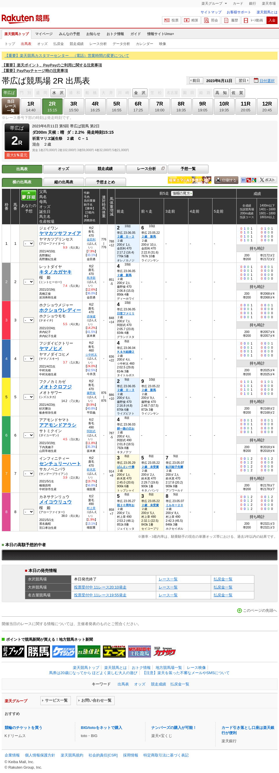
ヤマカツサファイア (60, 233)
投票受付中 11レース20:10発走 (100, 587)
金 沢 (139, 92)
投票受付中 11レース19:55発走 (100, 595)
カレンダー (144, 44)
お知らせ (93, 34)
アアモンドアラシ (57, 425)
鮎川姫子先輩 (174, 466)
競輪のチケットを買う (23, 727)
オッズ (42, 44)
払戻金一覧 (223, 579)
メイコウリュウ (55, 501)
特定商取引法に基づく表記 (166, 755)
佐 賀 (237, 92)
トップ (10, 44)
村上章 (91, 508)
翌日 (242, 80)
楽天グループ (212, 3)
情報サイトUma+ (160, 34)
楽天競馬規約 (72, 755)
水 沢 (58, 92)
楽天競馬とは (267, 12)
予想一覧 (188, 168)
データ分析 (121, 44)
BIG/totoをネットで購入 (101, 727)
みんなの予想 (69, 34)
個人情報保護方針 (40, 755)
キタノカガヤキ (55, 271)
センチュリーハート (60, 463)
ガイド (135, 34)
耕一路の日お (125, 428)
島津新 (91, 277)
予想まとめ (105, 182)
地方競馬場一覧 (169, 667)
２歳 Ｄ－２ (125, 236)
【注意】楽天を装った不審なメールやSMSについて (186, 673)
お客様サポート (239, 12)
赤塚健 (91, 316)
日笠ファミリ (125, 313)
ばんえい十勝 (125, 466)
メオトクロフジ (55, 386)
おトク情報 (115, 34)
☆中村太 (91, 354)
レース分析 (98, 44)
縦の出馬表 (63, 182)
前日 (196, 80)
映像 (162, 44)
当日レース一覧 (10, 106)
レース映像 (196, 667)
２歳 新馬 (148, 236)
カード (238, 3)
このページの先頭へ (260, 610)
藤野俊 (91, 392)
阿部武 (91, 431)
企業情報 (12, 755)
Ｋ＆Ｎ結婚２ (125, 351)
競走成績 (77, 44)
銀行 (252, 3)
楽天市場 (269, 3)
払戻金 (58, 44)
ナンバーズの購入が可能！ (174, 727)
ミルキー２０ (174, 505)
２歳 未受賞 (150, 466)
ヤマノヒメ (50, 348)
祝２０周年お (125, 505)
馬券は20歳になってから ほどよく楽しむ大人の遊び (93, 673)
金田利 (91, 239)
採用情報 (130, 755)
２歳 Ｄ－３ (125, 390)
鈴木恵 (91, 469)
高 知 (221, 92)
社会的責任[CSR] (103, 755)
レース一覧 (168, 579)
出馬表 (26, 44)
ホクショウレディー (60, 310)
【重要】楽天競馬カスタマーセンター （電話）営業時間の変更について (67, 55)
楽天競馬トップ (16, 34)
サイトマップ (211, 12)
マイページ (44, 34)
